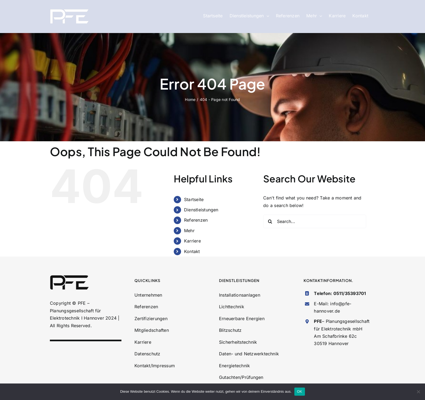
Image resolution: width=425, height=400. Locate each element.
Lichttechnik (231, 306)
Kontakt (192, 251)
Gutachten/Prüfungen (241, 377)
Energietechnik (234, 365)
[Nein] (418, 391)
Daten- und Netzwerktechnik (249, 353)
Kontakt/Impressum (154, 365)
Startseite (194, 199)
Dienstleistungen (201, 209)
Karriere (192, 241)
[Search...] (314, 221)
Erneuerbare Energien (242, 318)
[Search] (270, 221)
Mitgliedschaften (151, 330)
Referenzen (196, 220)
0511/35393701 (349, 293)
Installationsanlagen (239, 295)
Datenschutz (147, 353)
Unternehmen (148, 295)
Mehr (189, 230)
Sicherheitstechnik (238, 342)
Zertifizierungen (151, 318)
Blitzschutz (230, 330)
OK (299, 391)
